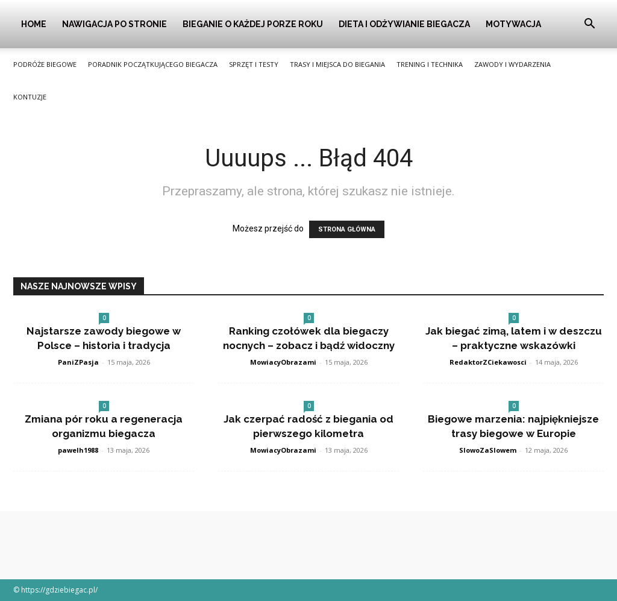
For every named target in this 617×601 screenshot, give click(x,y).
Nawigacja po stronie (114, 24)
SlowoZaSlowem (487, 450)
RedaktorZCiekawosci (488, 362)
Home (33, 24)
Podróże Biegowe (45, 64)
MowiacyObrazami (283, 362)
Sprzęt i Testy (253, 64)
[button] (589, 25)
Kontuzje (29, 96)
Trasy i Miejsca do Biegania (337, 64)
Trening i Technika (429, 64)
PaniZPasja (78, 362)
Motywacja (513, 24)
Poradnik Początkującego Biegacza (153, 64)
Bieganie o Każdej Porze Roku (253, 24)
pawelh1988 (78, 450)
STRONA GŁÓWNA (346, 229)
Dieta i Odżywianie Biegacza (404, 24)
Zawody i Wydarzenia (512, 64)
